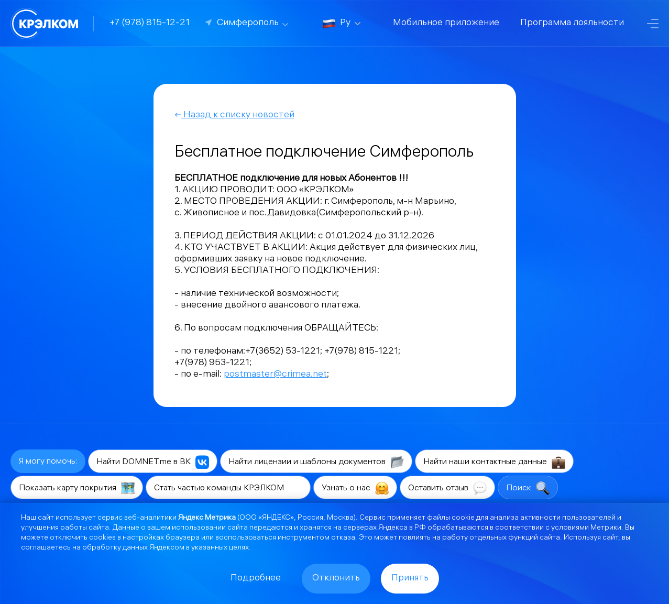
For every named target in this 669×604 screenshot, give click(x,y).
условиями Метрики (586, 528)
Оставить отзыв (447, 488)
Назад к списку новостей (234, 115)
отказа (343, 538)
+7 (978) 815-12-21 (149, 23)
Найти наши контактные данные (494, 462)
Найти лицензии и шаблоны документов (316, 462)
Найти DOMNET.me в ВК (152, 462)
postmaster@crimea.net (275, 375)
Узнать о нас (355, 488)
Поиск (528, 488)
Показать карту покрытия (77, 488)
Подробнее (256, 579)
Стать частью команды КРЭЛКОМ (228, 488)
